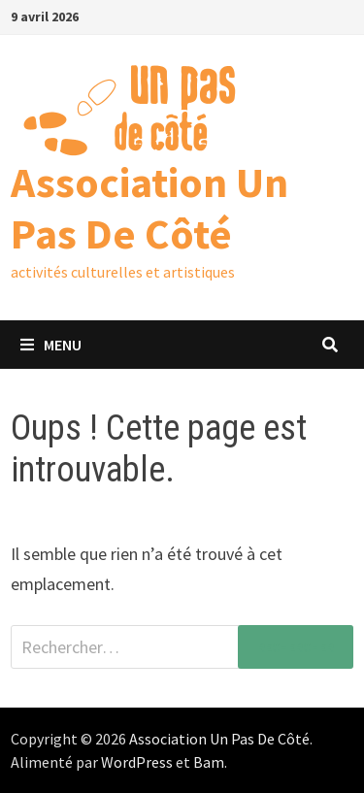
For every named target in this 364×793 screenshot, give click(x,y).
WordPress (137, 762)
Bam (208, 762)
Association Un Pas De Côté (149, 207)
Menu (51, 344)
